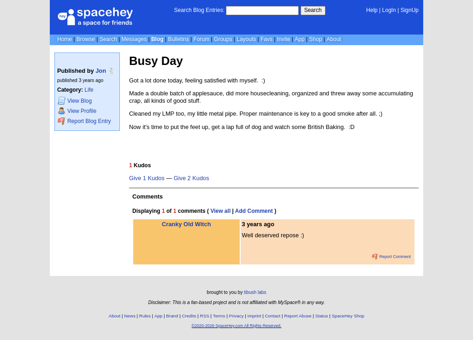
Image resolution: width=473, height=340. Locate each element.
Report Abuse (297, 315)
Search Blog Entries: (199, 10)
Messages (134, 39)
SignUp (410, 10)
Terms (219, 315)
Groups (223, 39)
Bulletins (178, 39)
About (333, 39)
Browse (86, 39)
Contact (273, 315)
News (130, 315)
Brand (172, 315)
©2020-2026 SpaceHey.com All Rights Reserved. (236, 325)
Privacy (236, 315)
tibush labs (255, 292)
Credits (189, 315)
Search (313, 10)
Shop (315, 39)
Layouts (246, 39)
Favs (266, 39)
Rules (145, 315)
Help (372, 10)
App (299, 39)
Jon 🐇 (105, 70)
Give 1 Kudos (147, 178)
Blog (157, 39)
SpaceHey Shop (348, 315)
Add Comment (254, 211)
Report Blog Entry (84, 121)
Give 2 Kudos (191, 178)
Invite (283, 39)
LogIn (389, 10)
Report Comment (391, 256)
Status (321, 315)
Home (64, 39)
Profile (77, 111)
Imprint (254, 315)
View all (220, 211)
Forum (202, 39)
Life (88, 90)
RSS (204, 315)
